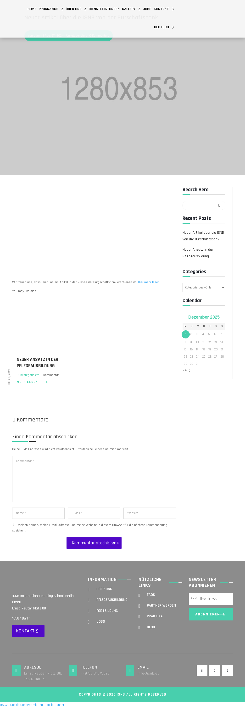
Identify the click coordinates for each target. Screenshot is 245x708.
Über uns (74, 8)
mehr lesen (27, 382)
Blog (151, 627)
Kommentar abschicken (94, 543)
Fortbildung (107, 610)
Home (32, 8)
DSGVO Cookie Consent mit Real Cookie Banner (32, 705)
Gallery (129, 8)
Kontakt (161, 8)
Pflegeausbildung (112, 599)
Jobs (147, 8)
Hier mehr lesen (149, 282)
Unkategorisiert (28, 375)
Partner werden (161, 605)
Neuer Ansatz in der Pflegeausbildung (37, 362)
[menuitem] (164, 27)
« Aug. (187, 370)
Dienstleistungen (104, 8)
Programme (49, 8)
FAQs (151, 594)
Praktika (155, 616)
